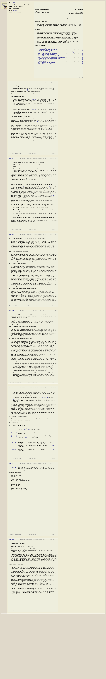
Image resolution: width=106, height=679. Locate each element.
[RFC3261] (51, 216)
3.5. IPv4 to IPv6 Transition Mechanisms (51, 63)
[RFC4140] (23, 329)
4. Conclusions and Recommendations (48, 65)
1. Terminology (41, 53)
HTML (16, 10)
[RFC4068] (51, 329)
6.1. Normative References (46, 69)
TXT (14, 10)
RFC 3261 (51, 492)
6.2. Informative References (47, 70)
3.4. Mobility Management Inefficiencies (51, 62)
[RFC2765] (30, 99)
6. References (41, 68)
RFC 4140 (28, 519)
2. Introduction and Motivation (47, 54)
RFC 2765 (26, 475)
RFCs (4, 5)
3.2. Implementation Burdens (47, 59)
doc (3, 4)
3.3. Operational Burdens (46, 60)
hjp (1, 3)
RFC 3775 (27, 483)
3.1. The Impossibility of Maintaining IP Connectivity (55, 57)
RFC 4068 (51, 497)
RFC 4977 (5, 8)
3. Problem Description (44, 56)
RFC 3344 (50, 477)
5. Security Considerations (45, 66)
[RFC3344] (34, 109)
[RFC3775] (34, 121)
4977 (14, 3)
